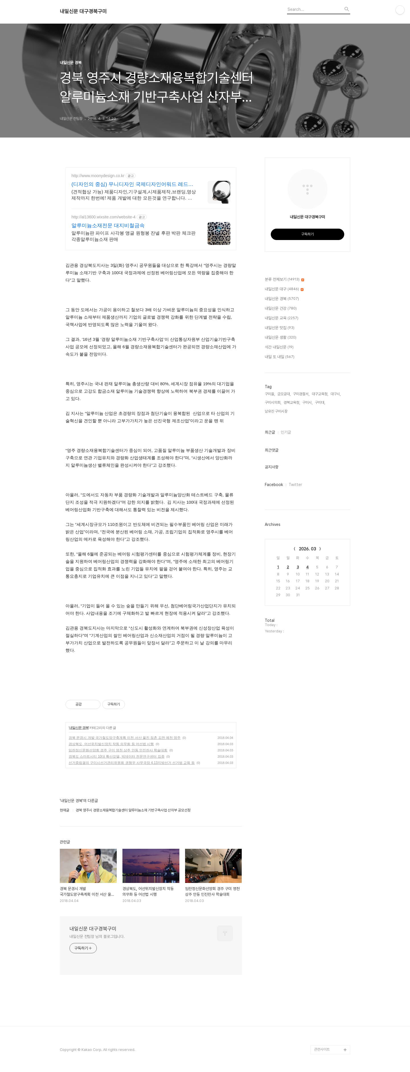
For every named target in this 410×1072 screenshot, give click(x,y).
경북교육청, (292, 402)
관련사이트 (322, 1049)
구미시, (307, 402)
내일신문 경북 (78, 728)
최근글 (270, 432)
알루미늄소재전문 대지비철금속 (108, 225)
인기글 (286, 432)
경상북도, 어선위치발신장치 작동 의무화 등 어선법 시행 (111, 744)
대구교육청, (320, 394)
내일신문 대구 (284, 289)
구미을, (270, 394)
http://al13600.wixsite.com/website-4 (103, 217)
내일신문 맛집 (279, 328)
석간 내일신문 (279, 347)
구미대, (320, 402)
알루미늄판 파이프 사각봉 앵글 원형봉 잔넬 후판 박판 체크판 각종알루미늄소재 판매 (133, 236)
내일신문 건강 (281, 308)
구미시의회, (273, 402)
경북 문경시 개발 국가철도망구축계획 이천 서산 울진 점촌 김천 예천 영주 (125, 738)
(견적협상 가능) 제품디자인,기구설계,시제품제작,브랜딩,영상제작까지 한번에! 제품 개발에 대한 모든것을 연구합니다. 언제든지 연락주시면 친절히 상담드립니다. (133, 195)
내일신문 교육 (281, 318)
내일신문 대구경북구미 (83, 11)
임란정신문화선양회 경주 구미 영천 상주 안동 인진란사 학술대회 (118, 750)
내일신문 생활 (280, 338)
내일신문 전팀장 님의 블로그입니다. (97, 936)
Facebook (274, 484)
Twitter (295, 484)
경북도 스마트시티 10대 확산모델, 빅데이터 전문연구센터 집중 (117, 757)
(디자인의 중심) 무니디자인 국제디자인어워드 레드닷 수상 (132, 184)
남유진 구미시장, (276, 411)
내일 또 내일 (279, 357)
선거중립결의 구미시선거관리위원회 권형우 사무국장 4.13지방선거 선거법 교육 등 (132, 763)
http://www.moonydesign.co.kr (97, 175)
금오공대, (284, 394)
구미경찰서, (301, 394)
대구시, (336, 394)
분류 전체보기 (284, 279)
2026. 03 (307, 549)
